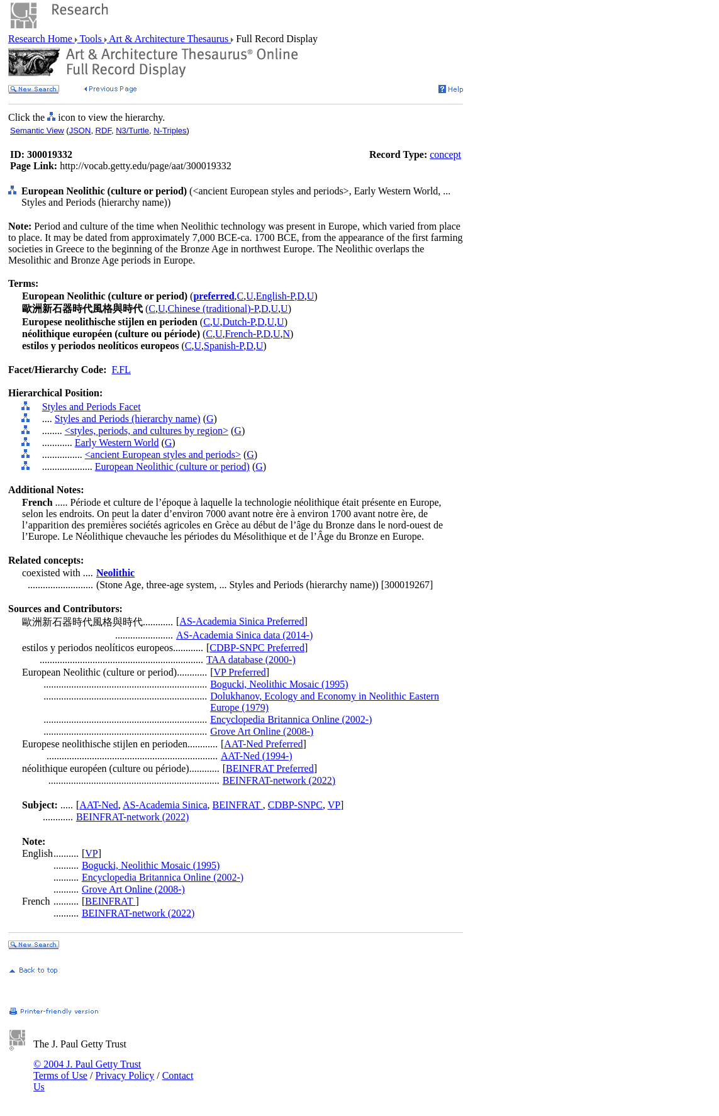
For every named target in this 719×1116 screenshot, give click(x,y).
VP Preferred (239, 672)
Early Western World (117, 442)
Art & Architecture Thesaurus (169, 38)
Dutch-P (238, 321)
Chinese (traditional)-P (213, 308)
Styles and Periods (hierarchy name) (128, 418)
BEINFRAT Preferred (270, 768)
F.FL (121, 369)
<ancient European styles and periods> (163, 454)
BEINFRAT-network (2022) (279, 780)
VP (334, 805)
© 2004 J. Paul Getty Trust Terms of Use (87, 1070)
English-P (275, 296)
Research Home (41, 38)
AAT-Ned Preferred (263, 744)
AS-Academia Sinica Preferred (241, 621)
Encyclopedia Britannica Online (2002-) (291, 719)
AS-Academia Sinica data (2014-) (244, 635)
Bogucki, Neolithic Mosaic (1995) (279, 684)
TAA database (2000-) (251, 659)
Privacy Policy (124, 1075)
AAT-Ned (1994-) (257, 756)
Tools (90, 38)
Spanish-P (223, 345)
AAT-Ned (98, 805)
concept (445, 154)
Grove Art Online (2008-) (261, 731)
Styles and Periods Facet (91, 406)
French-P (243, 333)
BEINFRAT (238, 805)
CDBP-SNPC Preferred (256, 647)
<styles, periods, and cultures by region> (146, 430)
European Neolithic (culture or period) (172, 466)
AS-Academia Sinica (165, 805)
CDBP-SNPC (295, 805)
